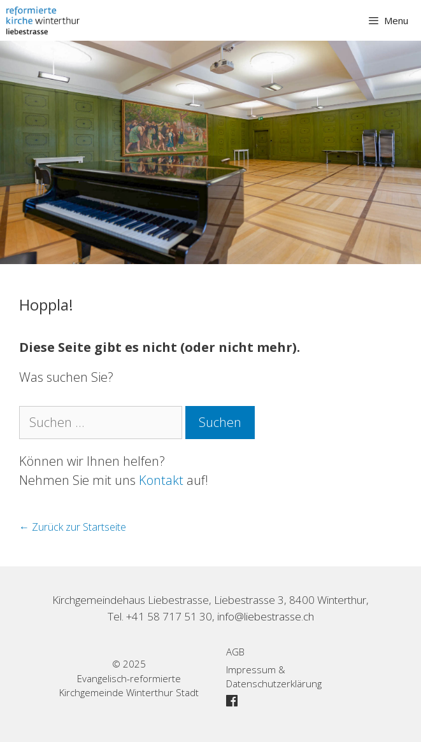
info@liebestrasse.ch (265, 616)
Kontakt (161, 480)
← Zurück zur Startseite (72, 527)
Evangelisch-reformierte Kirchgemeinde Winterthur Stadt (129, 685)
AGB (235, 651)
